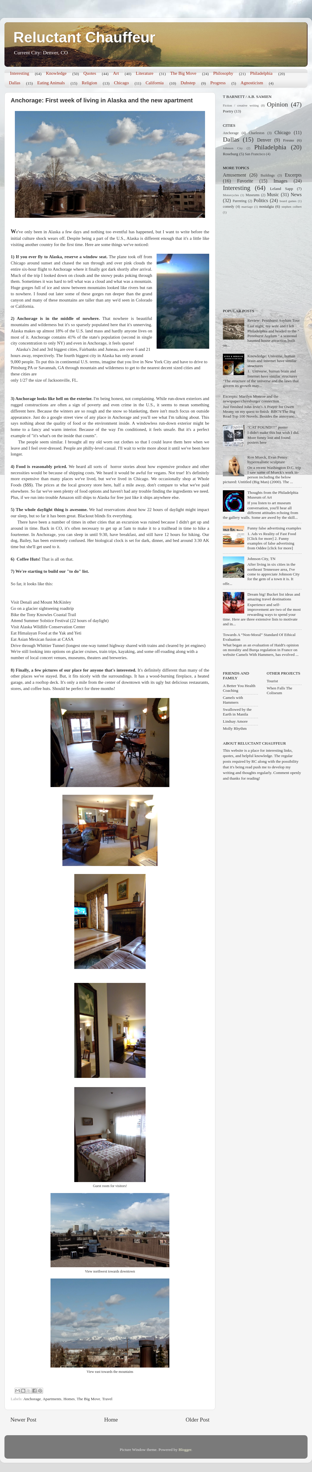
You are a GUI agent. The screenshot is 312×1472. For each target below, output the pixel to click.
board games (288, 201)
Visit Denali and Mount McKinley (41, 602)
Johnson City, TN (261, 558)
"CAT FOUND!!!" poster (267, 427)
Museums (252, 195)
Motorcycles (231, 195)
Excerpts (293, 175)
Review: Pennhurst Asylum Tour (273, 320)
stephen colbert (291, 206)
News (296, 194)
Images (280, 181)
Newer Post (23, 1420)
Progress (218, 82)
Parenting (240, 201)
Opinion (277, 104)
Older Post (197, 1420)
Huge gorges (22, 287)
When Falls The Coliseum (279, 690)
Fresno (288, 140)
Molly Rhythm (235, 728)
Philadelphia (261, 73)
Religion (89, 82)
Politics (261, 200)
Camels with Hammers (233, 700)
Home (111, 1420)
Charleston (256, 133)
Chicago (121, 82)
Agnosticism (252, 82)
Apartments (52, 1399)
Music (273, 194)
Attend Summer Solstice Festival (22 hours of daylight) (59, 620)
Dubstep (188, 82)
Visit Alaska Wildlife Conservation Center (48, 626)
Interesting (19, 73)
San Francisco (255, 154)
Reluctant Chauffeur (84, 37)
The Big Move (183, 73)
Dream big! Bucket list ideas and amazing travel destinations (273, 596)
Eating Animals (51, 82)
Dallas (14, 82)
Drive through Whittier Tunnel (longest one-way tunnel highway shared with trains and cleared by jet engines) (108, 645)
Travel (107, 1399)
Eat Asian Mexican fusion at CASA (42, 639)
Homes (69, 1399)
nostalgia (266, 206)
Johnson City (233, 148)
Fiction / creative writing (241, 105)
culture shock (34, 238)
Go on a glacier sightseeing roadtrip (42, 608)
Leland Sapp (281, 188)
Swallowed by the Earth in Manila (237, 711)
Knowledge (56, 73)
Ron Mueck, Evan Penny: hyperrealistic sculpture (268, 459)
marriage (247, 206)
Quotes (89, 73)
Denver (264, 140)
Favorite (245, 181)
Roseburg (230, 154)
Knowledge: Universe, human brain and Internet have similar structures (272, 361)
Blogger (185, 1449)
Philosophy (223, 73)
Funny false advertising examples (274, 528)
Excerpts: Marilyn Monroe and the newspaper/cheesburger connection (251, 398)
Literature (144, 73)
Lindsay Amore (235, 721)
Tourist (272, 681)
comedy (228, 206)
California (155, 82)
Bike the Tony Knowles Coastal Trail (43, 614)
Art (116, 73)
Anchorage (32, 1399)
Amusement (234, 175)
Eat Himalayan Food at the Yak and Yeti (46, 633)
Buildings (268, 175)
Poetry (228, 111)
